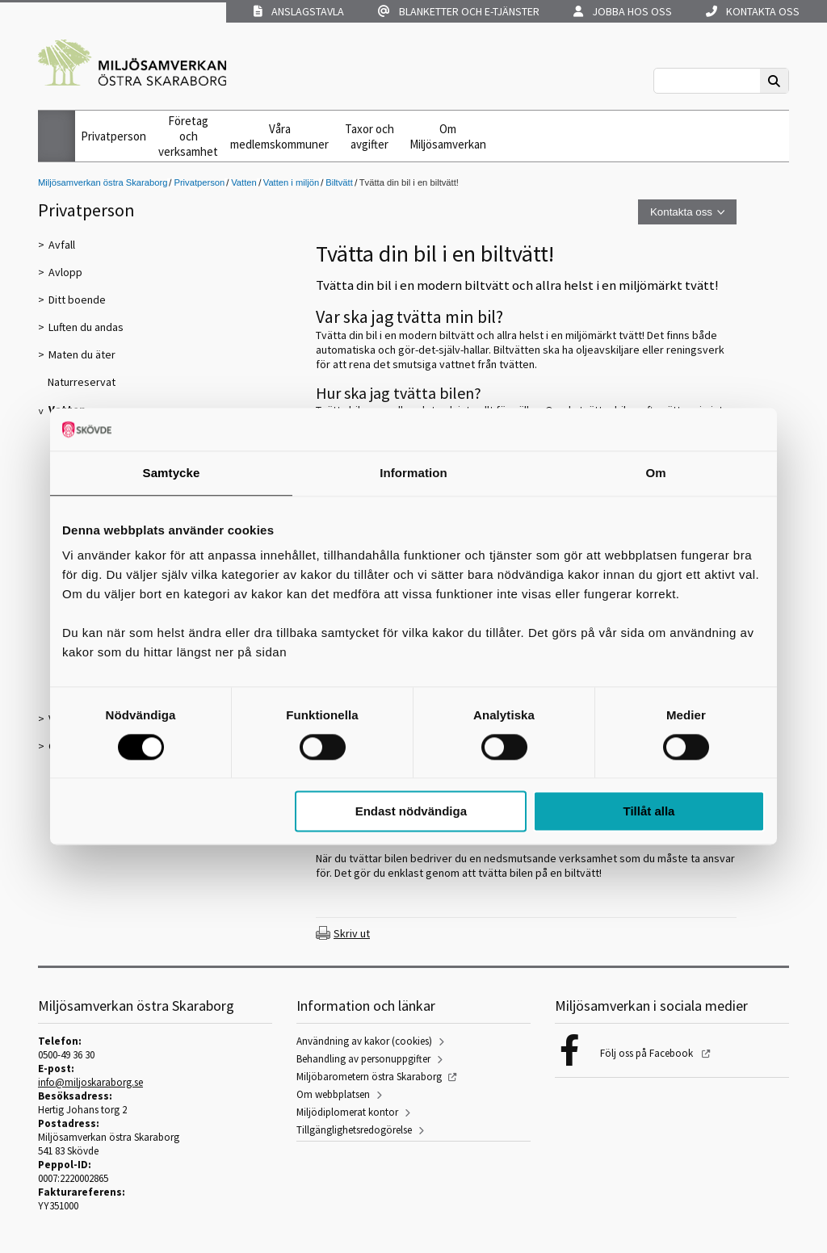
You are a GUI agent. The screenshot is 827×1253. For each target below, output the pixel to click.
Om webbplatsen (333, 1094)
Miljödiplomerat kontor (347, 1112)
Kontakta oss (753, 11)
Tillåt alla (648, 812)
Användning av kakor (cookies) (364, 1041)
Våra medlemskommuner (279, 136)
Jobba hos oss (622, 11)
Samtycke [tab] (171, 473)
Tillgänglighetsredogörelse (354, 1130)
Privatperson (113, 136)
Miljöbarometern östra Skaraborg (369, 1076)
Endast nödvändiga (411, 812)
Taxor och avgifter (369, 136)
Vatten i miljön (291, 182)
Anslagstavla (299, 11)
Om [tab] (655, 473)
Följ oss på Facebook (647, 1053)
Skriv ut (352, 933)
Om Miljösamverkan (447, 136)
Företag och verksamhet (188, 136)
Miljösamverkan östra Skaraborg (102, 182)
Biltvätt (339, 182)
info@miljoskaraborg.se (90, 1082)
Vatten (244, 182)
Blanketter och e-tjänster (458, 11)
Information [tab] (413, 473)
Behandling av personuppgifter (363, 1059)
